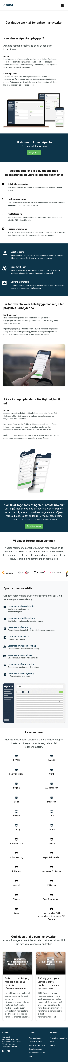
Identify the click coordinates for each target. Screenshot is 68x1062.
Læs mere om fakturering (19, 627)
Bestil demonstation (36, 1049)
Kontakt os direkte (34, 526)
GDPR (52, 1042)
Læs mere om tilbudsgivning (21, 673)
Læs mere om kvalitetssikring (21, 618)
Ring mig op (34, 153)
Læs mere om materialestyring (22, 646)
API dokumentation (36, 1042)
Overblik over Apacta (37, 1053)
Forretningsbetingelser (58, 1038)
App (30, 1056)
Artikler (52, 1045)
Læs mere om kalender (18, 636)
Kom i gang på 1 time (37, 1045)
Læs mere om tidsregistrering (21, 606)
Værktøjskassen (35, 1038)
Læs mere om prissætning (20, 655)
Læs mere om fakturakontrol (21, 664)
